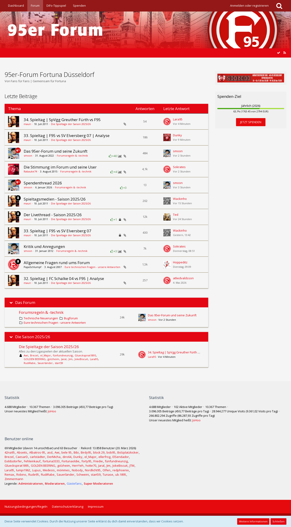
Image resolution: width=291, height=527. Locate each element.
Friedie (98, 461)
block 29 (98, 452)
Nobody (77, 470)
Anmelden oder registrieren (249, 5)
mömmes (63, 470)
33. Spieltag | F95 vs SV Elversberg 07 (57, 230)
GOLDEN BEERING (35, 359)
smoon (28, 155)
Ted (175, 215)
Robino (21, 474)
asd (49, 452)
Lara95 (177, 119)
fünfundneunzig (63, 355)
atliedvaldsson (183, 278)
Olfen (106, 470)
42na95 (10, 452)
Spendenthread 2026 (43, 183)
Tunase (108, 474)
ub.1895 (120, 474)
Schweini (82, 474)
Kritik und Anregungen (44, 246)
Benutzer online (19, 438)
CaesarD (22, 457)
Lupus (36, 470)
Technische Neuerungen (41, 318)
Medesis (49, 470)
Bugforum (71, 318)
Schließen (278, 521)
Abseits (22, 452)
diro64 (67, 457)
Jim (70, 359)
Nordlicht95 (93, 470)
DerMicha (54, 457)
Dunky (177, 135)
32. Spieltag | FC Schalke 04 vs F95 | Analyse (64, 278)
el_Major (45, 355)
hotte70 (91, 465)
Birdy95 (86, 452)
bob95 (111, 452)
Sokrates (179, 167)
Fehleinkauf (32, 461)
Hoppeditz (180, 262)
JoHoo (52, 411)
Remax (9, 474)
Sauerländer (45, 363)
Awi (26, 355)
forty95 (86, 461)
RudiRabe (29, 363)
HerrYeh (78, 465)
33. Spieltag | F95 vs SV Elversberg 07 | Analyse (66, 135)
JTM (132, 465)
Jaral (63, 359)
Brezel (34, 355)
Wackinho (180, 199)
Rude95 (33, 474)
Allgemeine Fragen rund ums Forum (57, 262)
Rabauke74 (30, 171)
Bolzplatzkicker (127, 452)
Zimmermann (14, 479)
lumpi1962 (23, 470)
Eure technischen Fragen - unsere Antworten (92, 267)
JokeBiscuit (81, 359)
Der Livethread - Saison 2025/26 (53, 214)
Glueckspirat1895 (85, 355)
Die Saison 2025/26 (32, 336)
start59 (59, 363)
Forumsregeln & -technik (72, 155)
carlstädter (37, 457)
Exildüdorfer (13, 461)
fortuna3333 (51, 461)
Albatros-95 (37, 452)
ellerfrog (104, 457)
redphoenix (120, 470)
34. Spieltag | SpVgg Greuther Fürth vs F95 (62, 119)
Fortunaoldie (70, 461)
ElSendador (120, 457)
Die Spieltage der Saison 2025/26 (71, 124)
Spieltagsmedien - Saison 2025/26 (55, 199)
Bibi (76, 452)
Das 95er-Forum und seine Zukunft (55, 151)
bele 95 (66, 452)
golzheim (53, 359)
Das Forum (25, 302)
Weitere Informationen (253, 521)
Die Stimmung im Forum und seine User (60, 167)
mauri (27, 124)
